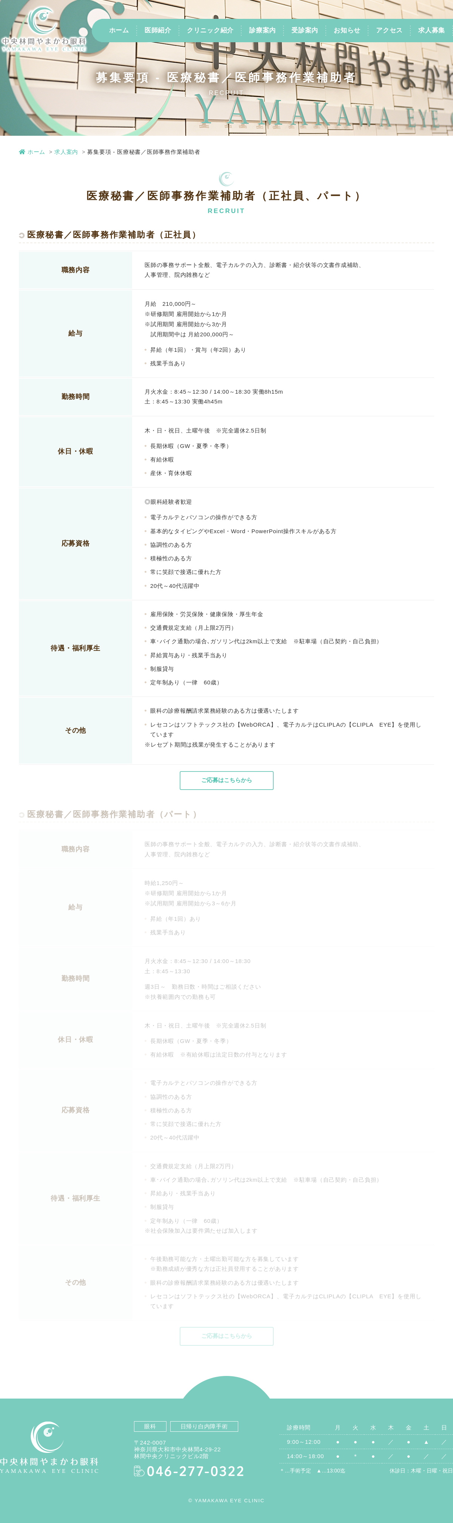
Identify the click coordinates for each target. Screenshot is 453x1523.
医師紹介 (158, 30)
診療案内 (262, 30)
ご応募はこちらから (226, 779)
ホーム (119, 30)
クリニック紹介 (210, 30)
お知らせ (347, 30)
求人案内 (66, 152)
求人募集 (431, 30)
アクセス (389, 30)
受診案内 (304, 30)
